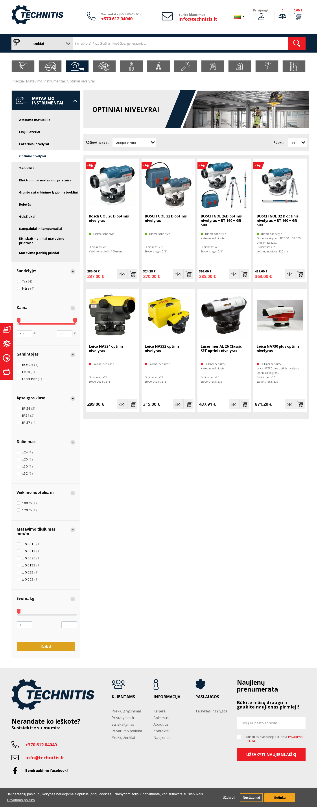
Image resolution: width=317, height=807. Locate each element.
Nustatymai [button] (251, 797)
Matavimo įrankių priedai (39, 253)
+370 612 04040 (117, 19)
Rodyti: (278, 142)
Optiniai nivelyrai (81, 81)
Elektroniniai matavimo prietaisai (45, 180)
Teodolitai (27, 168)
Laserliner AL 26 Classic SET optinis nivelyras (221, 348)
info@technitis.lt (197, 19)
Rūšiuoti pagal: (97, 142)
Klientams (123, 697)
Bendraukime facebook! (46, 770)
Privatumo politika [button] (21, 800)
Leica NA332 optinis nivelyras (162, 348)
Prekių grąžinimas (127, 711)
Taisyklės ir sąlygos (211, 711)
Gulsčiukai (27, 216)
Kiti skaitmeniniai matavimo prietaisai (41, 240)
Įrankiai (41, 43)
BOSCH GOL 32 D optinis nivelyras (166, 218)
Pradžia (17, 81)
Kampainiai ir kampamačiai (40, 228)
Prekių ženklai (123, 737)
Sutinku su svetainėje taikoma (274, 739)
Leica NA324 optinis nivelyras (106, 348)
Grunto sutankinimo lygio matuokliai (48, 192)
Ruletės (25, 204)
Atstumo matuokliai (35, 120)
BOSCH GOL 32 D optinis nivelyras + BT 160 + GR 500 (278, 220)
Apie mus (161, 717)
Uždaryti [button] (229, 797)
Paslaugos (207, 697)
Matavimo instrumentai (45, 81)
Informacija (166, 697)
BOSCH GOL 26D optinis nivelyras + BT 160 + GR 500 (221, 220)
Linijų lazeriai (29, 132)
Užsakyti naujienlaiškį (271, 754)
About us (160, 724)
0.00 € (297, 10)
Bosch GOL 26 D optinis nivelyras (109, 218)
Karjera (159, 711)
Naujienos (161, 737)
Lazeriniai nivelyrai (34, 144)
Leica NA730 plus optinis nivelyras (278, 348)
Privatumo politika (127, 730)
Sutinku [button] (280, 797)
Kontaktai (161, 730)
